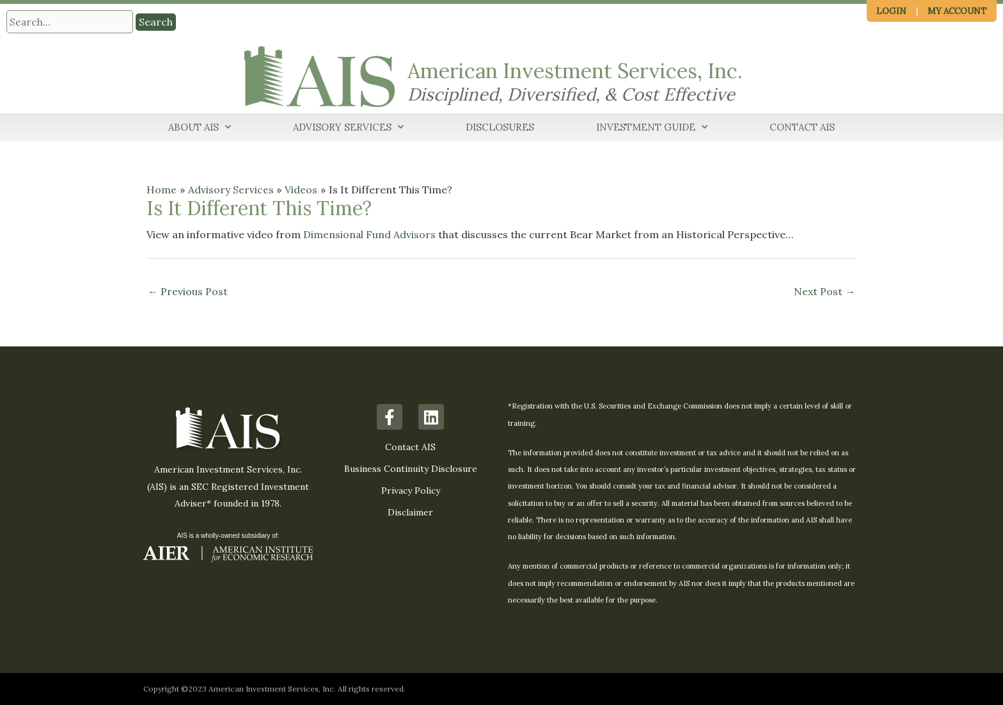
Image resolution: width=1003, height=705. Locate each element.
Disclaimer (410, 513)
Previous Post (188, 292)
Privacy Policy (410, 491)
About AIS (199, 128)
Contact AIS (802, 127)
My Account (957, 11)
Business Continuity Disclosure (410, 469)
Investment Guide (651, 128)
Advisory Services (348, 128)
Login (891, 11)
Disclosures (500, 127)
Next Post (824, 292)
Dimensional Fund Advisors (369, 234)
